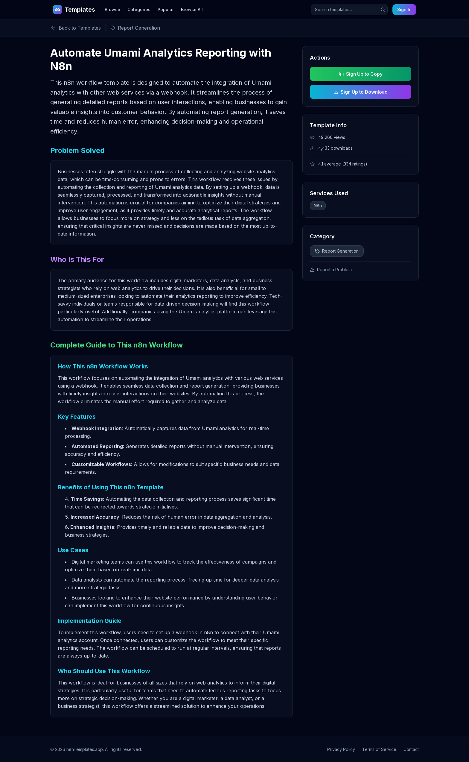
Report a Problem (331, 269)
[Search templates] (349, 9)
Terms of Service (379, 749)
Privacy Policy (341, 749)
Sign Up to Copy (360, 74)
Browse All (192, 9)
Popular (166, 9)
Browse (112, 9)
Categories (138, 9)
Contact (411, 749)
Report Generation (337, 251)
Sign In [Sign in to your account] (404, 9)
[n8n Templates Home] (74, 9)
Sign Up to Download (361, 92)
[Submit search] (382, 9)
